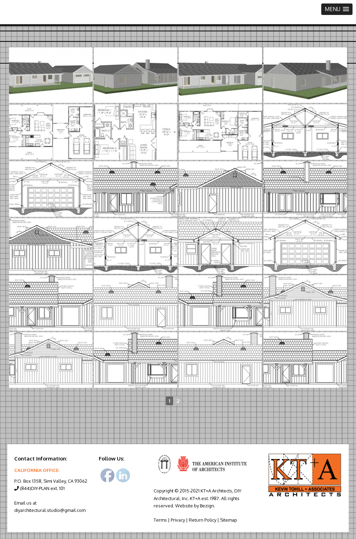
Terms (160, 520)
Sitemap (228, 520)
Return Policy (202, 520)
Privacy (178, 520)
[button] (337, 9)
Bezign (207, 505)
